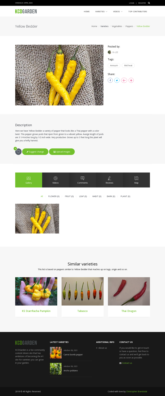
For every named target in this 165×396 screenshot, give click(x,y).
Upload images (61, 151)
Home (87, 11)
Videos (118, 11)
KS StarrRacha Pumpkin (36, 311)
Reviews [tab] (109, 180)
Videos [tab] (55, 180)
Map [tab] (136, 180)
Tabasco (82, 311)
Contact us (127, 363)
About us (103, 347)
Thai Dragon (128, 311)
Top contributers (137, 11)
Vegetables (117, 26)
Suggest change (35, 151)
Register (142, 3)
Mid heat (128, 65)
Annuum (114, 65)
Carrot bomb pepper (73, 354)
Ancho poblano (71, 370)
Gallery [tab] (28, 180)
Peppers (129, 26)
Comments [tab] (82, 180)
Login (131, 3)
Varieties (101, 11)
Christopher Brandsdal (136, 391)
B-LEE (113, 52)
